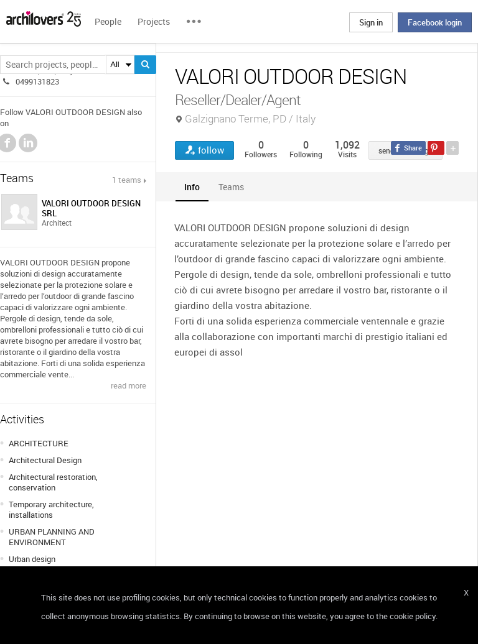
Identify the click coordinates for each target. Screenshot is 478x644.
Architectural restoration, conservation (53, 482)
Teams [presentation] (231, 187)
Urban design (32, 558)
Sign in (371, 22)
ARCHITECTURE (38, 443)
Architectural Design (45, 460)
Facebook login (435, 22)
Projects (154, 21)
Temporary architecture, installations (51, 509)
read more (128, 385)
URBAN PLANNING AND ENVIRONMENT (52, 537)
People (108, 21)
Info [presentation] (192, 187)
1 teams (126, 180)
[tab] (192, 186)
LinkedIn (28, 143)
